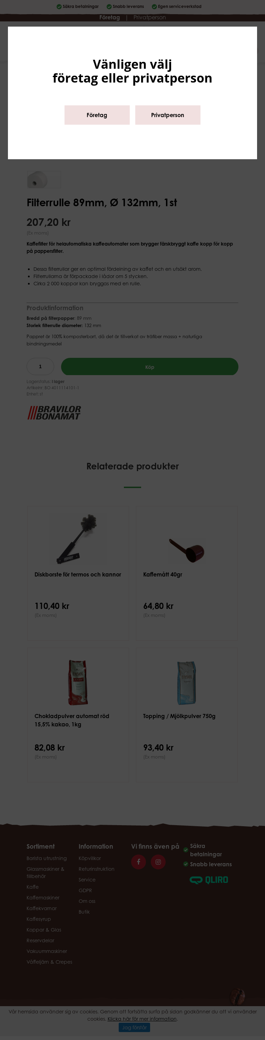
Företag (97, 115)
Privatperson (167, 115)
